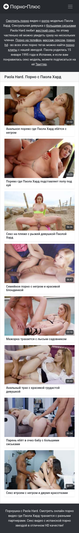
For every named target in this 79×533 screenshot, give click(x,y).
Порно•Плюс (21, 7)
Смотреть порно (17, 21)
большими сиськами (61, 26)
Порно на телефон (29, 40)
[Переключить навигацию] (70, 6)
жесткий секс (45, 30)
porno (45, 21)
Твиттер (41, 64)
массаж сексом (54, 40)
